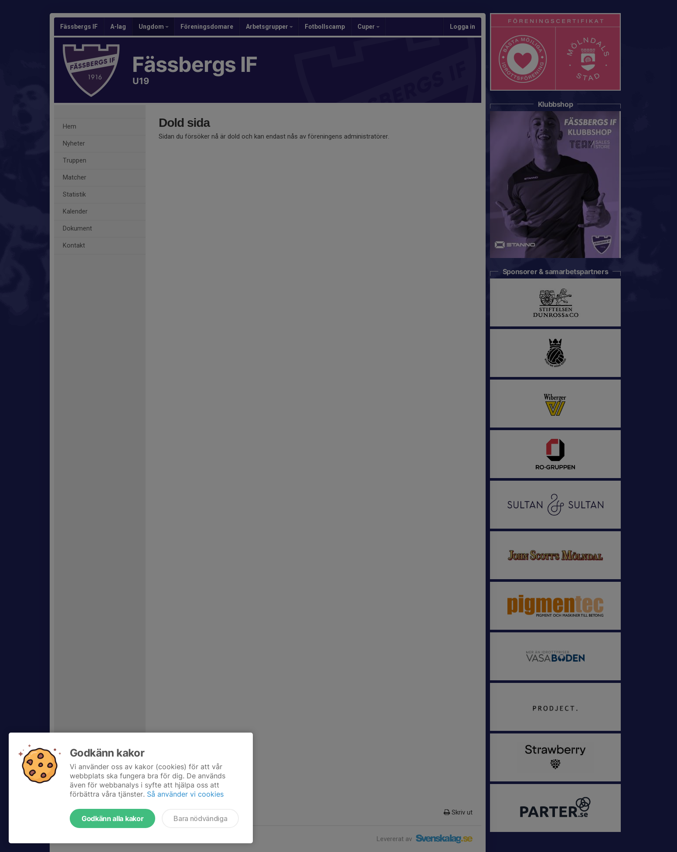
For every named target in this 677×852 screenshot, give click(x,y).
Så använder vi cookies (185, 794)
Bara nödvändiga (200, 818)
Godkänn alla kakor (112, 818)
